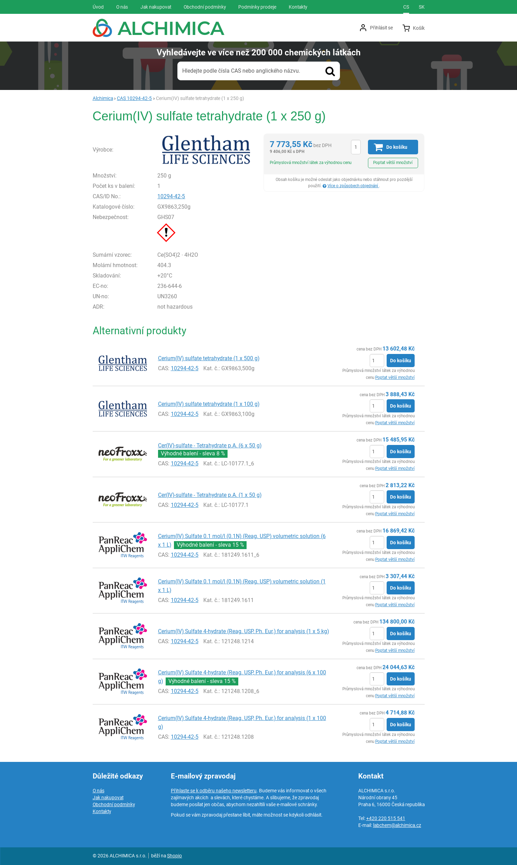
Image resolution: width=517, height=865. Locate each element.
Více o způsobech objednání (353, 185)
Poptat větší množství (393, 162)
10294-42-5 (171, 196)
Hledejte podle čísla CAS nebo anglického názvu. (241, 70)
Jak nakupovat (108, 797)
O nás (98, 790)
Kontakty (102, 811)
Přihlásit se (381, 27)
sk (422, 7)
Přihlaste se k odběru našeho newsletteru (214, 790)
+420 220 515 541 (385, 818)
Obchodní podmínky (114, 804)
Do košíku (400, 360)
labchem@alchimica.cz (397, 825)
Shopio (174, 855)
